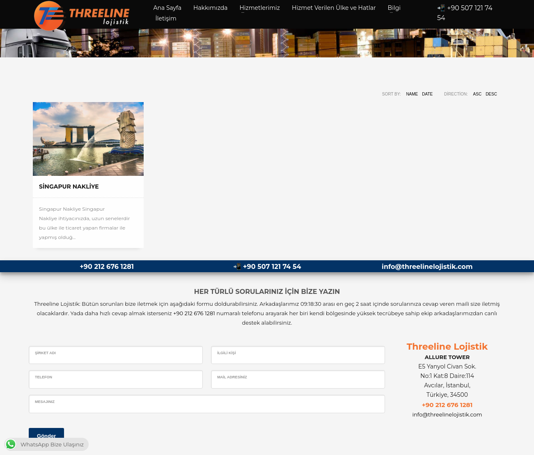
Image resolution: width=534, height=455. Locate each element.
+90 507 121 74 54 (272, 267)
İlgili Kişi (226, 353)
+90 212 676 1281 (107, 267)
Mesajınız (45, 402)
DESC (491, 94)
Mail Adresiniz (232, 377)
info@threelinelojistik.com (427, 267)
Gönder (46, 436)
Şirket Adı (45, 353)
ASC (477, 94)
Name (412, 94)
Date (427, 94)
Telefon (43, 377)
